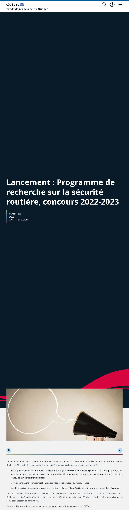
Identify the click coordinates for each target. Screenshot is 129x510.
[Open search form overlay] (104, 4)
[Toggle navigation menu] (120, 4)
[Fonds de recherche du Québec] (27, 8)
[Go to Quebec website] (15, 4)
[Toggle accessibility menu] (112, 4)
